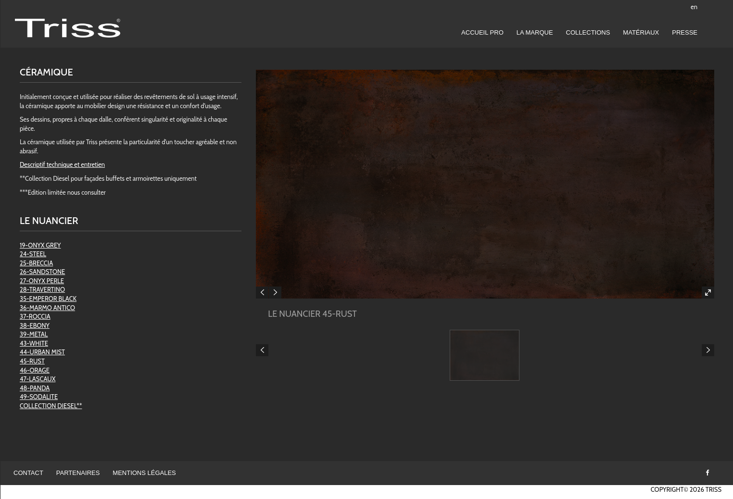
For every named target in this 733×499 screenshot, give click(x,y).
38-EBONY (35, 325)
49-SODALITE (39, 396)
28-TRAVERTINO (42, 289)
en (694, 7)
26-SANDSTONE (42, 271)
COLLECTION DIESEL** (51, 406)
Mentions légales (144, 472)
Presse (684, 32)
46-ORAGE (35, 370)
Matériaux (641, 32)
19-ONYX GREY (40, 245)
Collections (588, 32)
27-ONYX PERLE (42, 281)
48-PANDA (35, 388)
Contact (28, 472)
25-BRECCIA (36, 263)
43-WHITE (34, 343)
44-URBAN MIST (42, 352)
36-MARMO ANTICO (47, 308)
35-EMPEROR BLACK (48, 298)
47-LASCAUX (37, 379)
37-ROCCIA (35, 316)
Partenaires (78, 472)
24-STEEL (33, 254)
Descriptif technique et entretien (62, 164)
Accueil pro (482, 32)
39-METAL (34, 334)
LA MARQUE (535, 32)
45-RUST (32, 361)
